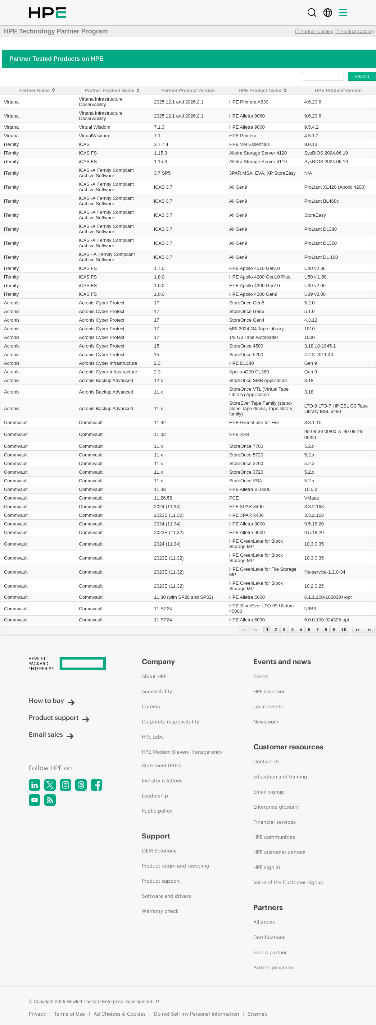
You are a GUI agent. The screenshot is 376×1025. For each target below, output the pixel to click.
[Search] (312, 12)
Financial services (274, 822)
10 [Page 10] (343, 629)
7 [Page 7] (317, 629)
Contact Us (266, 761)
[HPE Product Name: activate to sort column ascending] (263, 90)
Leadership (155, 795)
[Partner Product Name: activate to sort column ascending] (112, 90)
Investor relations (162, 780)
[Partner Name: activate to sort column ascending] (38, 90)
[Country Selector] (327, 12)
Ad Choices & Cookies (120, 1014)
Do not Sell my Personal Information (196, 1014)
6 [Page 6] (309, 629)
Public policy (157, 811)
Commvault (16, 422)
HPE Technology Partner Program (56, 31)
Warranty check (160, 911)
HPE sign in (266, 867)
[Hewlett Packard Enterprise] (72, 664)
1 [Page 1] (267, 629)
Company (158, 661)
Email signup (268, 792)
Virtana (11, 102)
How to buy (52, 701)
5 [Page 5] (300, 629)
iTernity (11, 144)
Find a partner (270, 952)
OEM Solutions (159, 850)
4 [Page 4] (292, 629)
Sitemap (258, 1014)
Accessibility (157, 691)
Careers (151, 706)
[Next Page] (357, 629)
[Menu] (343, 12)
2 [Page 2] (276, 629)
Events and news (282, 661)
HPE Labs (153, 737)
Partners (268, 907)
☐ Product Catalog (354, 31)
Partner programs (274, 967)
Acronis (11, 302)
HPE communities (274, 837)
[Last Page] (369, 629)
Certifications (269, 937)
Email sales (51, 734)
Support (156, 835)
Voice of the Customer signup (288, 882)
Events (261, 676)
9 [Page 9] (334, 629)
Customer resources (288, 746)
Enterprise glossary (276, 807)
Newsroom (265, 721)
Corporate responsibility (170, 721)
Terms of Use (69, 1014)
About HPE (154, 676)
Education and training (280, 776)
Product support (59, 717)
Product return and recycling (175, 866)
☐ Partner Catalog (314, 31)
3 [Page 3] (284, 629)
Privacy (37, 1014)
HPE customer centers (279, 852)
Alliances (264, 922)
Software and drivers (166, 896)
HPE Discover (269, 691)
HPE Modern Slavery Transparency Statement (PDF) (182, 759)
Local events (268, 706)
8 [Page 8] (326, 629)
